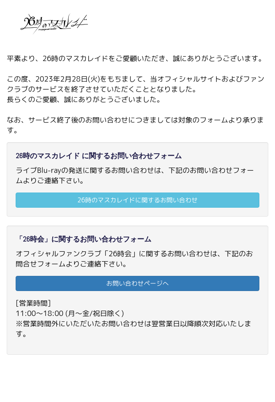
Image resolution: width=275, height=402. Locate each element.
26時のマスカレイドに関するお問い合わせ (137, 200)
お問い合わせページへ (137, 283)
